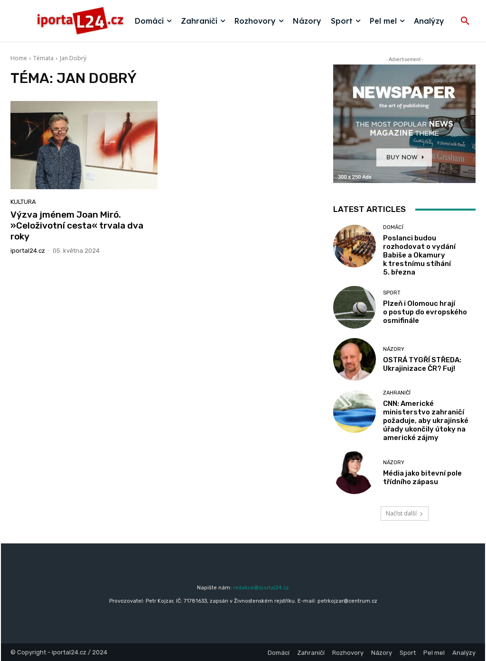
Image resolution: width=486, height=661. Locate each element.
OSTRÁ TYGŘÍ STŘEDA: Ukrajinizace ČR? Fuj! (422, 364)
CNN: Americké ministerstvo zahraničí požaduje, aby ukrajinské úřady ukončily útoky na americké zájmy (425, 420)
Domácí (393, 227)
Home (18, 58)
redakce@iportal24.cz (261, 588)
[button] (465, 21)
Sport (392, 292)
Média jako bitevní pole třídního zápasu (422, 477)
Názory (393, 349)
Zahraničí (397, 392)
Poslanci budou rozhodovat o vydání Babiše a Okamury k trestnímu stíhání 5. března (419, 255)
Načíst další (404, 513)
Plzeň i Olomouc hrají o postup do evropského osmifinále (425, 312)
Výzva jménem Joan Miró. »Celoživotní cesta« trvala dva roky (76, 225)
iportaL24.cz (27, 250)
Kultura (23, 202)
